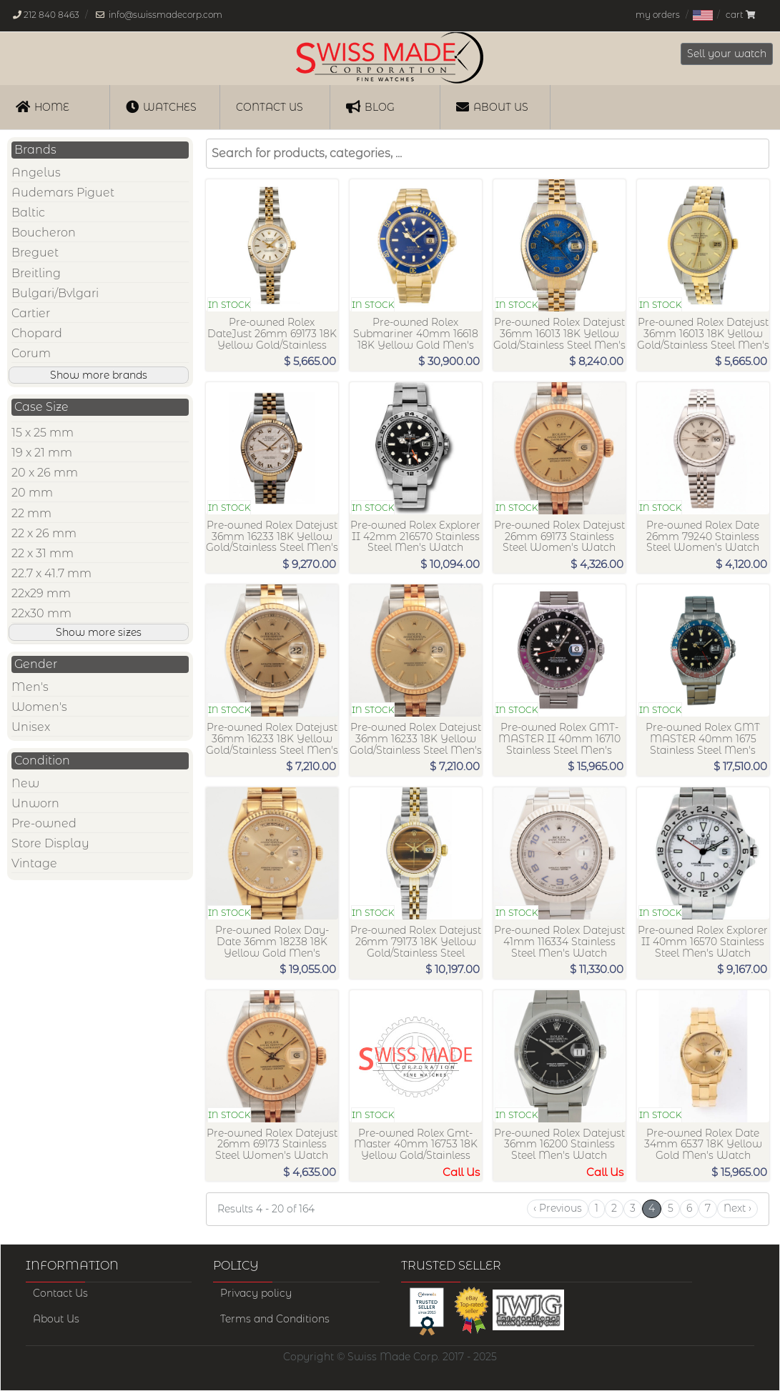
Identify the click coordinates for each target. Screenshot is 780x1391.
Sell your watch (726, 53)
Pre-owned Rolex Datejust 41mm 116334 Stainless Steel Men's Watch (559, 941)
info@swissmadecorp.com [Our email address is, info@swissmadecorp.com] (165, 14)
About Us (492, 106)
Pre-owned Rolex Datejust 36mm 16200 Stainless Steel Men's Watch (559, 1144)
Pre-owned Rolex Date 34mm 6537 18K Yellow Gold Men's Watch (703, 1144)
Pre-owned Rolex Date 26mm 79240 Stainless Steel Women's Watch (702, 536)
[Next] (737, 1209)
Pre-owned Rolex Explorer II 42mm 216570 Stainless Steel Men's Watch (415, 536)
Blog (370, 106)
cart (740, 14)
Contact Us (60, 1293)
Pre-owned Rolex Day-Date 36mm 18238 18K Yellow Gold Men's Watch (272, 947)
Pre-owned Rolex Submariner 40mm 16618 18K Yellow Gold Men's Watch (415, 339)
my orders (658, 14)
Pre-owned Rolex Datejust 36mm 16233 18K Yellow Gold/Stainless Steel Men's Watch (272, 542)
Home (42, 106)
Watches (161, 106)
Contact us (269, 107)
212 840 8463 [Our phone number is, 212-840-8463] (51, 14)
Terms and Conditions (275, 1318)
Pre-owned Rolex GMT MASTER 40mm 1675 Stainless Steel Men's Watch (703, 744)
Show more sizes (99, 632)
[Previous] (557, 1209)
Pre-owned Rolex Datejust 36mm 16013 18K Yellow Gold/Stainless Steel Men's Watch (559, 339)
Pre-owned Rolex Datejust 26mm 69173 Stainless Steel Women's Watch (559, 536)
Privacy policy (256, 1293)
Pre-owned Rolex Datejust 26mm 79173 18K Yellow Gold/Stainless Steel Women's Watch (415, 947)
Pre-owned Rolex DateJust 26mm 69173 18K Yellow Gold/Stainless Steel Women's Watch (272, 339)
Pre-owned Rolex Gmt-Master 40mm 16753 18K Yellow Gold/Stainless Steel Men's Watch (416, 1150)
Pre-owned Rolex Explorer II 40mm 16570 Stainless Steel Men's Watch (703, 941)
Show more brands (98, 375)
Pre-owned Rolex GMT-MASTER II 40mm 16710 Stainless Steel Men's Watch (559, 744)
